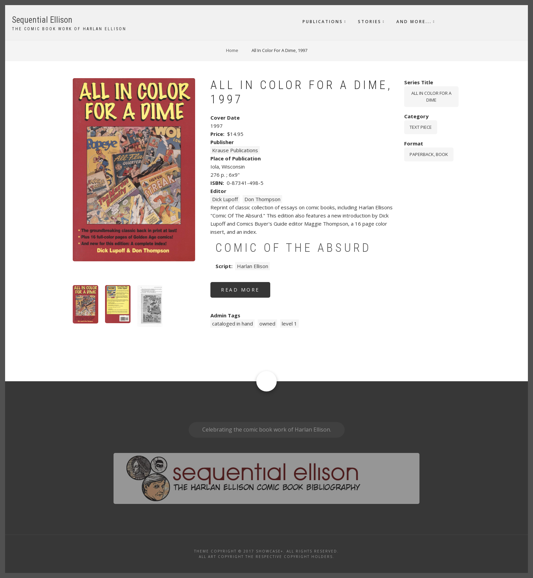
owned (267, 323)
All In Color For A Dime (431, 96)
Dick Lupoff (225, 199)
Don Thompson (262, 199)
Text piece (421, 127)
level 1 (289, 323)
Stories (369, 21)
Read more (245, 292)
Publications (323, 21)
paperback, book (429, 154)
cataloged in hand (232, 323)
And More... (414, 21)
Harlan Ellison (252, 266)
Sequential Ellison (42, 20)
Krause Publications (235, 150)
